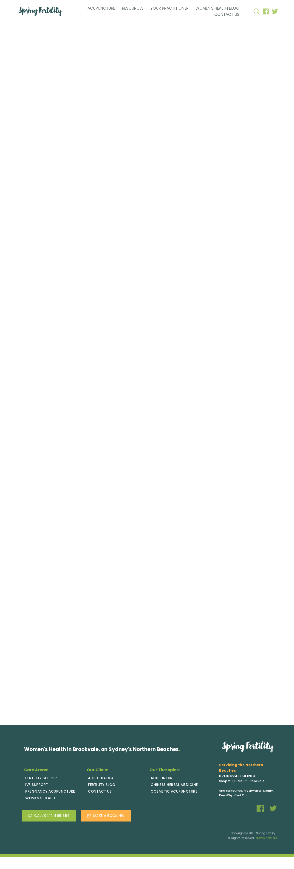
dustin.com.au (266, 850)
